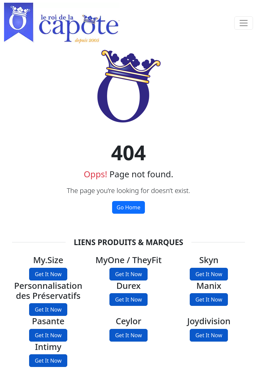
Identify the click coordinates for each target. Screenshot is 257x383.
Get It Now (48, 274)
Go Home (128, 207)
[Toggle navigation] (243, 23)
